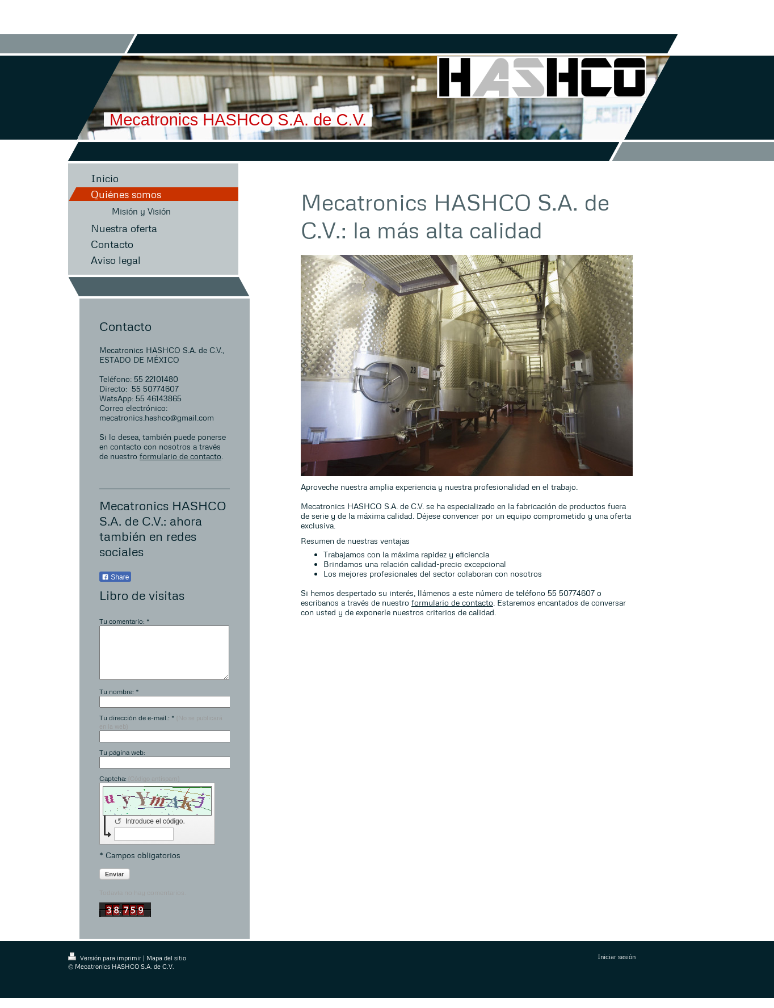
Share (115, 577)
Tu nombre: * (119, 702)
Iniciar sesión (617, 967)
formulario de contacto (180, 456)
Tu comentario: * (124, 621)
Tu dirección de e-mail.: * (160, 732)
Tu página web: (122, 762)
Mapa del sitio (166, 968)
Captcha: (139, 788)
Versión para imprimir (105, 968)
